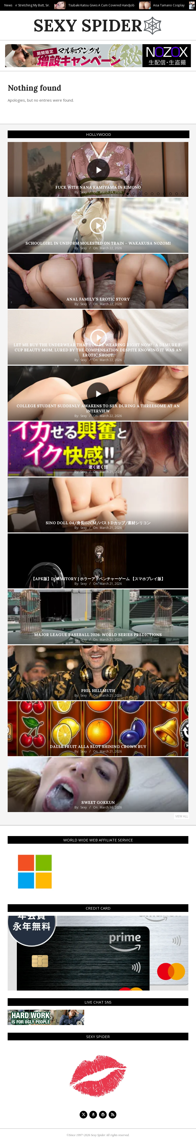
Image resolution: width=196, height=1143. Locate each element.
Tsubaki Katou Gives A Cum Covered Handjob (125, 5)
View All (181, 816)
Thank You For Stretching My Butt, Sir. (46, 5)
